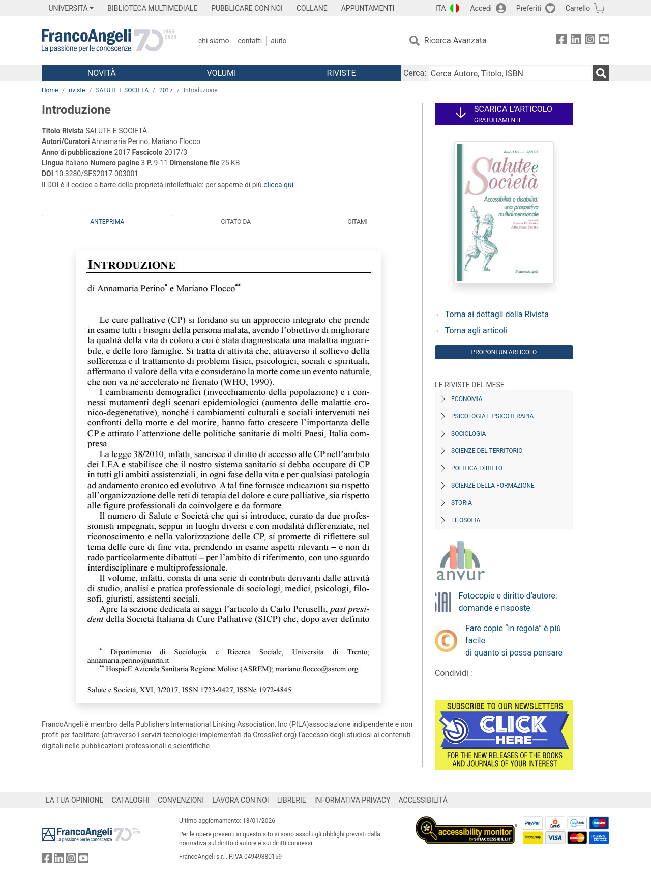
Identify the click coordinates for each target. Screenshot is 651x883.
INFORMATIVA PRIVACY (352, 800)
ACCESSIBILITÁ (423, 800)
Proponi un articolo (504, 352)
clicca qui (278, 185)
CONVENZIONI (181, 800)
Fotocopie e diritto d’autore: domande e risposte (508, 602)
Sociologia (468, 433)
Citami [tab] (358, 221)
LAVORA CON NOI (240, 800)
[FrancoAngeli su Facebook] (561, 41)
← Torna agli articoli (471, 330)
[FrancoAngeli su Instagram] (590, 41)
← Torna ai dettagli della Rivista (492, 314)
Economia (466, 399)
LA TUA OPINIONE (75, 800)
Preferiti (528, 8)
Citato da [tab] (236, 221)
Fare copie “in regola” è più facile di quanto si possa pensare (514, 640)
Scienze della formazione (493, 485)
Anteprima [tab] (107, 221)
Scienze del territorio (487, 450)
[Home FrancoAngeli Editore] (109, 40)
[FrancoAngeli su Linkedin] (576, 41)
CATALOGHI (131, 800)
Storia (461, 502)
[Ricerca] (601, 73)
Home (50, 90)
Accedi (481, 8)
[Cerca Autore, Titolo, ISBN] (510, 73)
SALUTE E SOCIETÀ (122, 90)
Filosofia (465, 520)
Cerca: (414, 73)
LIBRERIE (291, 800)
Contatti (250, 41)
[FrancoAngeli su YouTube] (604, 41)
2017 (166, 90)
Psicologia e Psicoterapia (492, 416)
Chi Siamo (213, 41)
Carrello (578, 8)
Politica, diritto (476, 468)
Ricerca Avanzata (455, 40)
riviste (77, 90)
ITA (440, 8)
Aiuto (278, 41)
